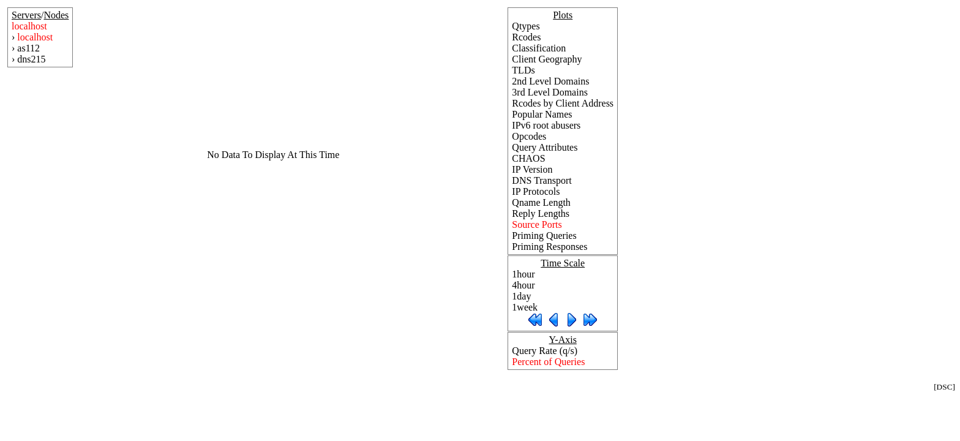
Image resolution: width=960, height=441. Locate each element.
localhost (29, 26)
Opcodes (529, 136)
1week (525, 307)
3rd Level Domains (550, 92)
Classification (539, 48)
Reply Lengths (540, 213)
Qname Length (541, 202)
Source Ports (536, 224)
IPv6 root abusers (546, 125)
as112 (28, 48)
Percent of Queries (548, 361)
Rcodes (526, 37)
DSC (945, 386)
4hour (523, 285)
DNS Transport (541, 180)
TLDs (523, 70)
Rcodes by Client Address (562, 103)
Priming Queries (544, 235)
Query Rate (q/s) (544, 350)
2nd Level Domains (550, 81)
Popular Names (542, 114)
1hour (523, 274)
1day (521, 296)
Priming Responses (549, 246)
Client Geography (547, 59)
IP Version (532, 169)
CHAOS (528, 158)
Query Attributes (544, 147)
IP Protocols (536, 191)
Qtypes (525, 26)
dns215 (31, 59)
